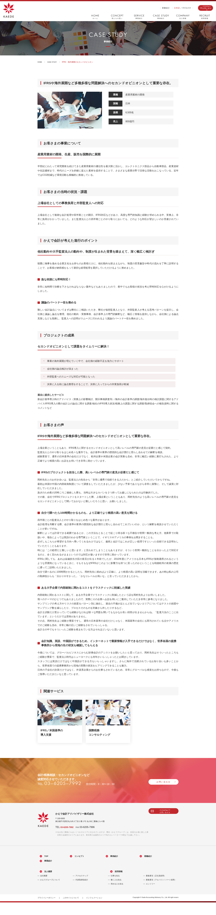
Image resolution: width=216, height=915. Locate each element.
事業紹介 (44, 872)
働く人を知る (116, 892)
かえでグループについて (50, 892)
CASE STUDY (54, 62)
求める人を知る (117, 897)
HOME (40, 62)
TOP (42, 864)
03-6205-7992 (70, 827)
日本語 (162, 8)
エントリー (150, 897)
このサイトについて (71, 910)
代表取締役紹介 (81, 892)
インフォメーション (94, 910)
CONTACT (199, 8)
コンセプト (70, 864)
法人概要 (44, 884)
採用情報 (115, 884)
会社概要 (43, 888)
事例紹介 (100, 864)
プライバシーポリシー (47, 910)
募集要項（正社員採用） (156, 888)
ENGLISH (172, 8)
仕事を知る (115, 888)
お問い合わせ (154, 781)
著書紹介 (151, 8)
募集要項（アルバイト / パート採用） (161, 892)
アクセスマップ (81, 888)
